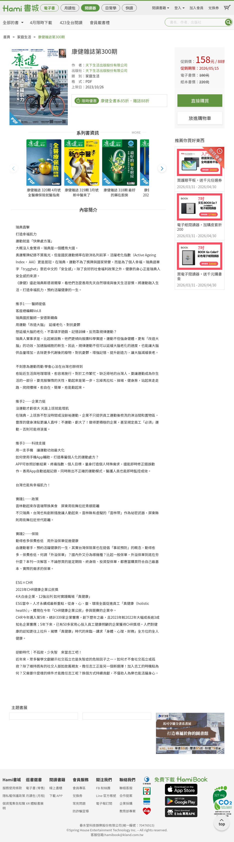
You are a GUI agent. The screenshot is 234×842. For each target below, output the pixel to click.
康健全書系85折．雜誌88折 (125, 101)
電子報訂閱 (104, 803)
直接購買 (200, 100)
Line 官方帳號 (106, 795)
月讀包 (70, 7)
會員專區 (79, 788)
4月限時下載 (41, 22)
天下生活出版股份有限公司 (106, 64)
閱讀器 (90, 7)
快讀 (129, 7)
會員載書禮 (100, 22)
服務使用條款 (12, 788)
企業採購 (125, 803)
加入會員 (197, 7)
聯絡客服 (125, 788)
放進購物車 (200, 118)
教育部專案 (127, 811)
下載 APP (56, 795)
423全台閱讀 (71, 22)
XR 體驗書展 (35, 803)
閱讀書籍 (159, 7)
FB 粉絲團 (103, 788)
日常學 (110, 7)
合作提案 (125, 795)
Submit (229, 22)
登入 (177, 7)
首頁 (6, 36)
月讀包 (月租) (35, 795)
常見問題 (79, 803)
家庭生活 (24, 36)
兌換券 (213, 7)
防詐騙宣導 (81, 811)
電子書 (49, 7)
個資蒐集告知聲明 (13, 805)
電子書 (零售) (35, 788)
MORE (136, 132)
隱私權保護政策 (13, 795)
